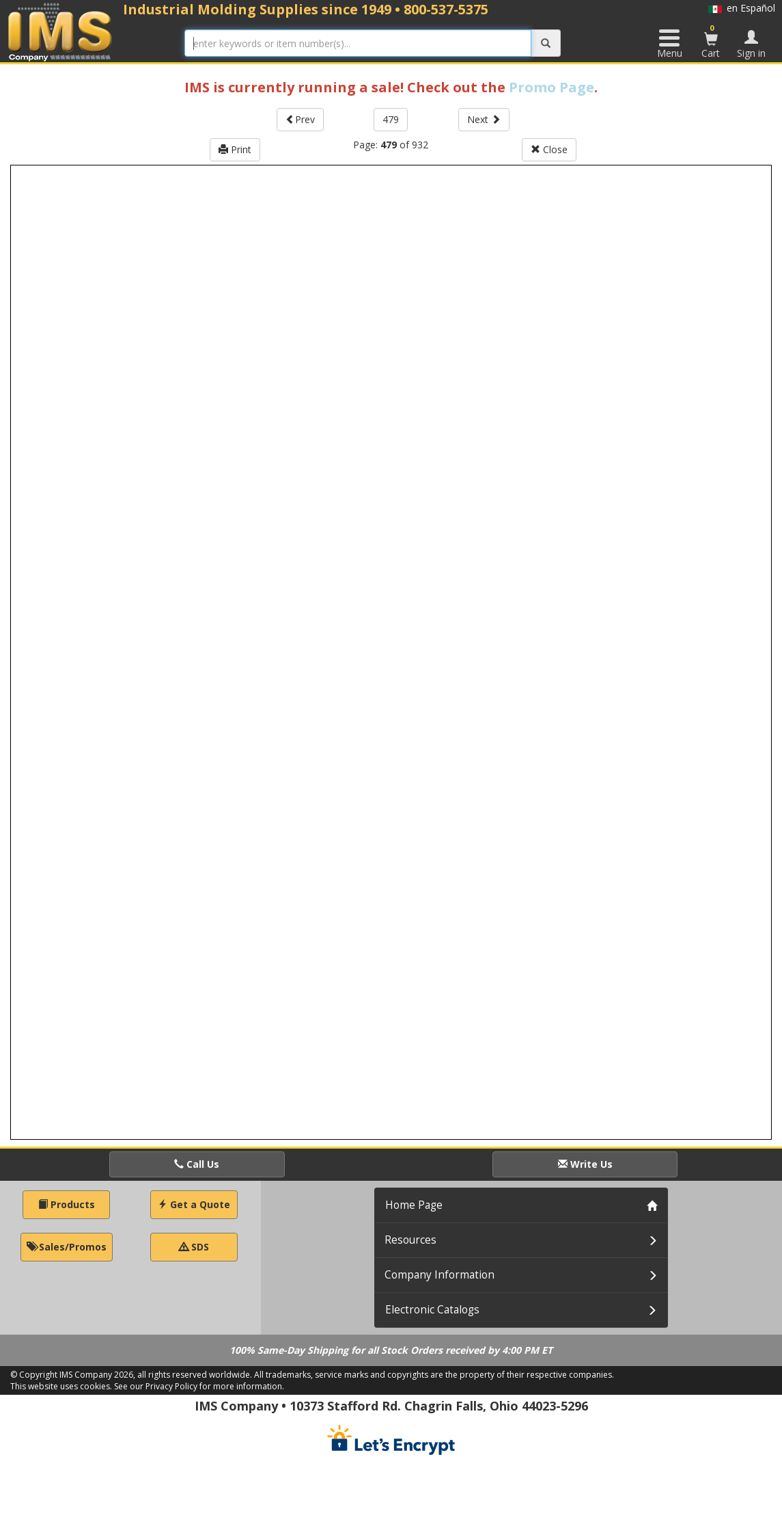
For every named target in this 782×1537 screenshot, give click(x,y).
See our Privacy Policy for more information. (199, 1386)
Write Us (585, 1164)
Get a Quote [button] (194, 1204)
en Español (741, 7)
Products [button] (66, 1204)
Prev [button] (300, 119)
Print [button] (235, 149)
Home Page (414, 1205)
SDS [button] (194, 1246)
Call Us (196, 1164)
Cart (711, 41)
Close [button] (549, 149)
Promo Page (551, 87)
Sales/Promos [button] (67, 1246)
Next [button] (484, 119)
